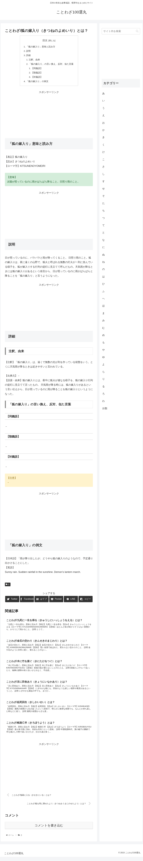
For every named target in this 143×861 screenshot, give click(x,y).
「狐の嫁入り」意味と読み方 (40, 46)
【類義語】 (37, 74)
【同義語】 (37, 69)
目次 (44, 40)
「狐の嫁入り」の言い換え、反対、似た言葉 (51, 65)
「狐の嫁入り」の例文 (37, 83)
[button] (137, 31)
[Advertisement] (49, 115)
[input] (121, 31)
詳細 (28, 56)
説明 (28, 51)
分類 (104, 408)
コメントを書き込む (49, 829)
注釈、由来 (34, 60)
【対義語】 (37, 78)
